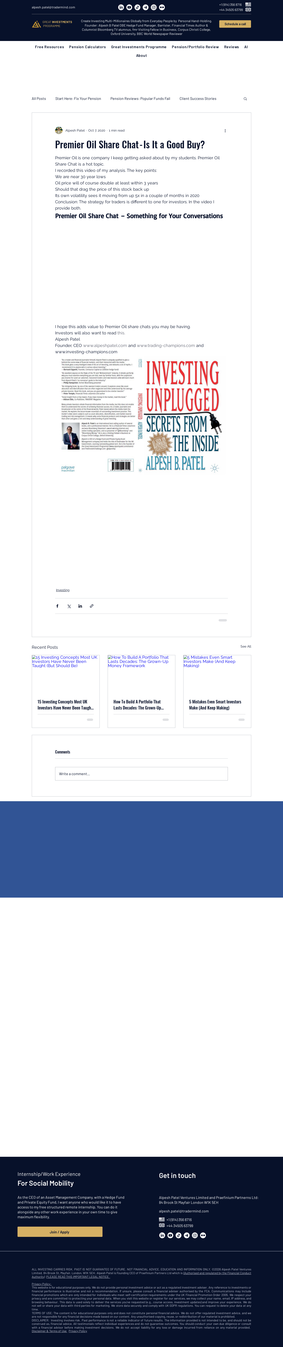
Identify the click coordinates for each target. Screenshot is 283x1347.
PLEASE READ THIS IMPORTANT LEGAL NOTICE (78, 1277)
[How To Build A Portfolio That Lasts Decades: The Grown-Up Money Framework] (141, 674)
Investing (63, 590)
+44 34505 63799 (179, 1225)
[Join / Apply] (60, 1232)
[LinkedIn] (121, 7)
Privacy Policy (78, 1331)
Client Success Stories (198, 98)
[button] (49, 46)
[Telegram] (146, 7)
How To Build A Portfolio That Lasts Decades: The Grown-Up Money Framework (137, 705)
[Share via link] (91, 606)
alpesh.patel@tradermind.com (184, 1211)
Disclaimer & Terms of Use (49, 1331)
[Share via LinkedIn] (80, 606)
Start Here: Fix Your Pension (78, 98)
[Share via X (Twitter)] (69, 606)
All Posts (39, 98)
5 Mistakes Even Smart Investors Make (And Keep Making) (215, 705)
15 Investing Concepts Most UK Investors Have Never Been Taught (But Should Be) (65, 705)
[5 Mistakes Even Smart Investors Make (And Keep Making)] (217, 674)
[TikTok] (137, 7)
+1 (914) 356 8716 (179, 1219)
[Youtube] (129, 7)
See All (246, 646)
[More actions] (225, 130)
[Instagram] (154, 7)
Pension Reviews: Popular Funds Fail (140, 98)
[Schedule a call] (235, 24)
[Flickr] (162, 7)
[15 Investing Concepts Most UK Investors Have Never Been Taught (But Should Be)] (65, 674)
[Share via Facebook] (57, 606)
